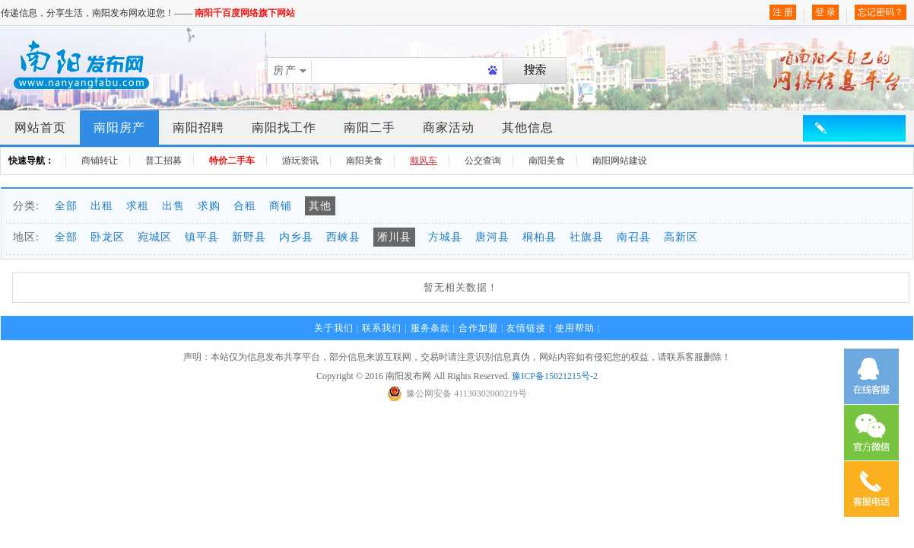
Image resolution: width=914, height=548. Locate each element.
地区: (26, 237)
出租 (101, 206)
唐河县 (492, 237)
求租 (137, 206)
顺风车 (423, 160)
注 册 (783, 12)
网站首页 (40, 127)
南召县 (634, 237)
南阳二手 (369, 127)
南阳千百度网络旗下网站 (245, 13)
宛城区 (155, 237)
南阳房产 (119, 127)
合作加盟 (478, 328)
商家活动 (448, 127)
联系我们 (381, 328)
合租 (244, 206)
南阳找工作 (284, 127)
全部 (66, 206)
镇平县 (202, 237)
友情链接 (526, 328)
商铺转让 (99, 160)
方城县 (445, 237)
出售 (173, 206)
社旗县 (587, 237)
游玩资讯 (300, 160)
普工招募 (163, 160)
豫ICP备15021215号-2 (555, 376)
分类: (26, 206)
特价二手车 (232, 160)
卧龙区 (107, 237)
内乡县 (296, 237)
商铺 (280, 206)
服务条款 (430, 328)
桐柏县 (539, 237)
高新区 (681, 237)
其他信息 (528, 127)
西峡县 (343, 237)
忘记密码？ (880, 12)
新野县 (249, 237)
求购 (209, 206)
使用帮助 (575, 328)
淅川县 (394, 237)
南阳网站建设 (619, 160)
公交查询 (483, 160)
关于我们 (334, 328)
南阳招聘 (198, 127)
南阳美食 (364, 160)
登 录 (825, 12)
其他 (320, 206)
